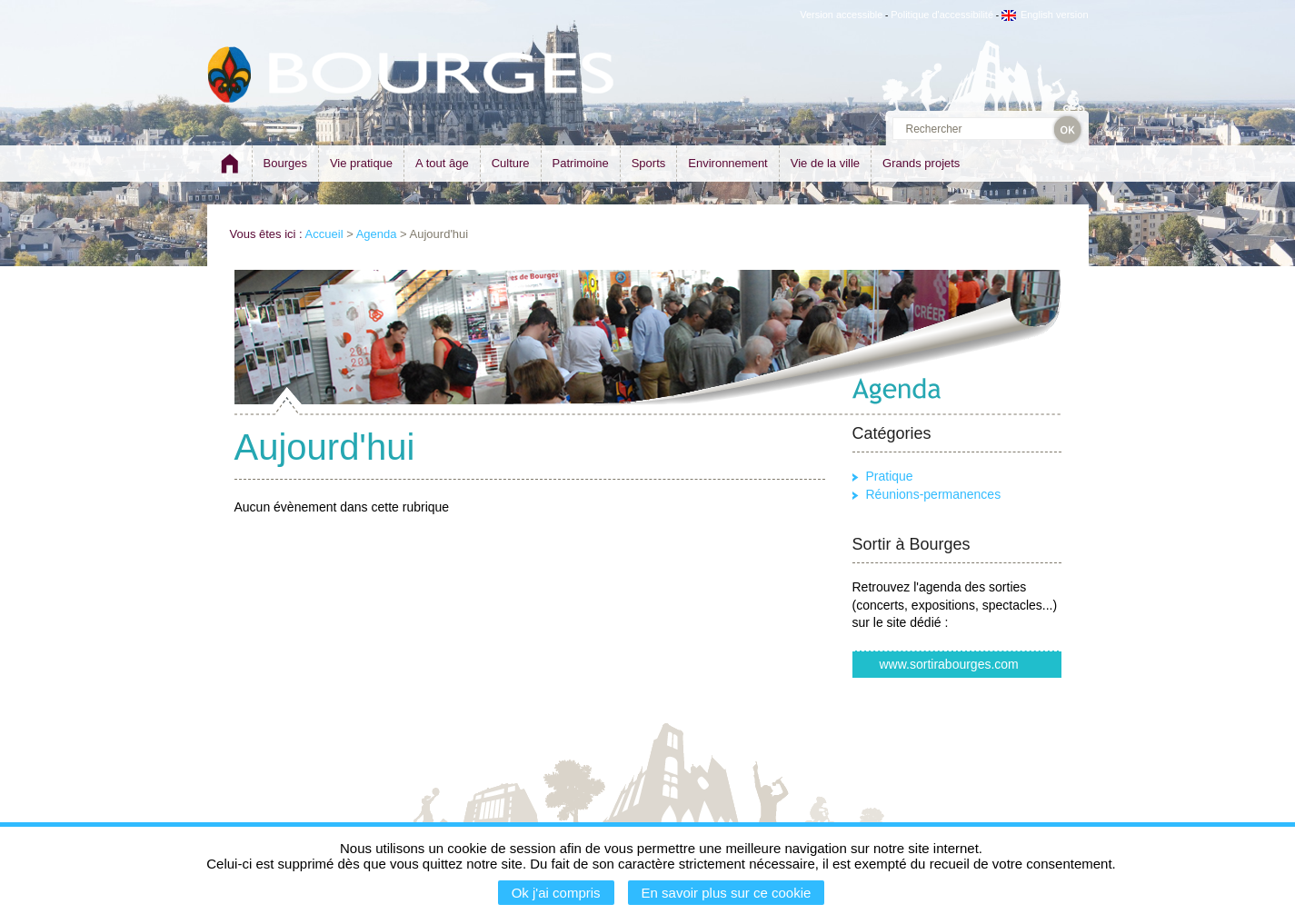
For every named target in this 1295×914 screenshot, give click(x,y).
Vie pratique (361, 163)
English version (1045, 14)
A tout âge (442, 163)
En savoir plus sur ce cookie (727, 892)
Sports (649, 163)
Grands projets (921, 163)
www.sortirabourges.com (949, 664)
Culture (511, 163)
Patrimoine (581, 163)
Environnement (727, 163)
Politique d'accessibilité (942, 14)
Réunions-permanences (933, 494)
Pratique (889, 476)
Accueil (324, 234)
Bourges (285, 163)
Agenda (376, 234)
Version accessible (841, 14)
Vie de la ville (825, 163)
